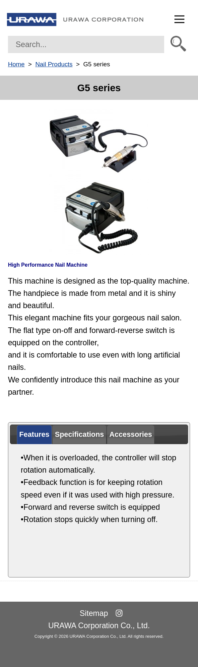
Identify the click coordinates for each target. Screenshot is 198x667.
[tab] (34, 434)
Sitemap (94, 613)
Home (16, 64)
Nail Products (53, 64)
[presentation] (34, 435)
